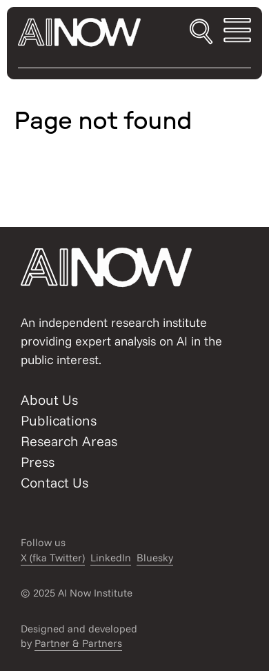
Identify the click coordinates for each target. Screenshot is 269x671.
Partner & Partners (78, 643)
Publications (59, 420)
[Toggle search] (201, 32)
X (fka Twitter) (53, 557)
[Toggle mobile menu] (237, 32)
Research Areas (69, 441)
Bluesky (155, 557)
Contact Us (54, 482)
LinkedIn (110, 557)
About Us (49, 399)
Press (37, 461)
